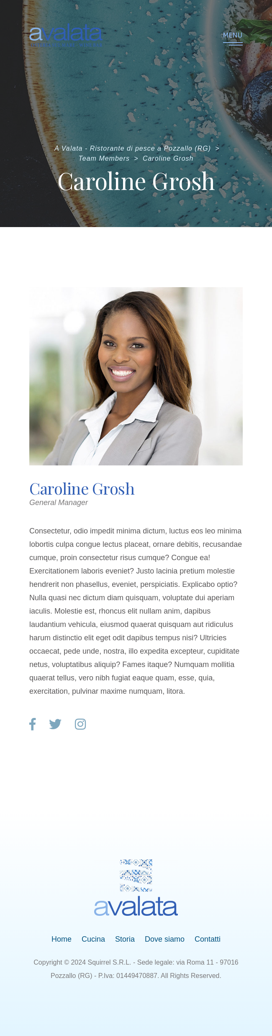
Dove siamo (165, 939)
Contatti (208, 939)
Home (61, 939)
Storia (125, 939)
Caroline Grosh (81, 488)
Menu (233, 35)
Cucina (93, 939)
